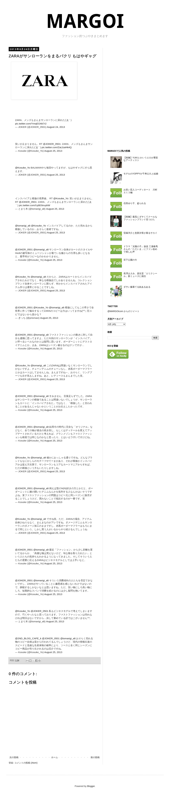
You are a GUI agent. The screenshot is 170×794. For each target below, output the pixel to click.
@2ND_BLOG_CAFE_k (28, 638)
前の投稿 (95, 757)
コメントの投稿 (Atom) (26, 762)
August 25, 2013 (53, 150)
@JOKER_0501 (52, 144)
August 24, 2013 (56, 127)
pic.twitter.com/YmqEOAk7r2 (31, 123)
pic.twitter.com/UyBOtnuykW (34, 205)
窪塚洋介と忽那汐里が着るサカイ (140, 233)
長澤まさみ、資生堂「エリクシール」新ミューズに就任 (140, 274)
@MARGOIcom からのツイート (123, 311)
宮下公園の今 (130, 260)
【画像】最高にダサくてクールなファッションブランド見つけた (140, 218)
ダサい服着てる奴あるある (136, 287)
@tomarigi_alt (22, 225)
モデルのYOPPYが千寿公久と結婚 (140, 173)
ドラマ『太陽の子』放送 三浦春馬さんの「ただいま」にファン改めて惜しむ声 (140, 249)
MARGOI (85, 21)
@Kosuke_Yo (22, 167)
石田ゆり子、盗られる (134, 203)
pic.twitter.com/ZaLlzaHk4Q (57, 147)
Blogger (91, 786)
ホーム (54, 757)
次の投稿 (13, 757)
